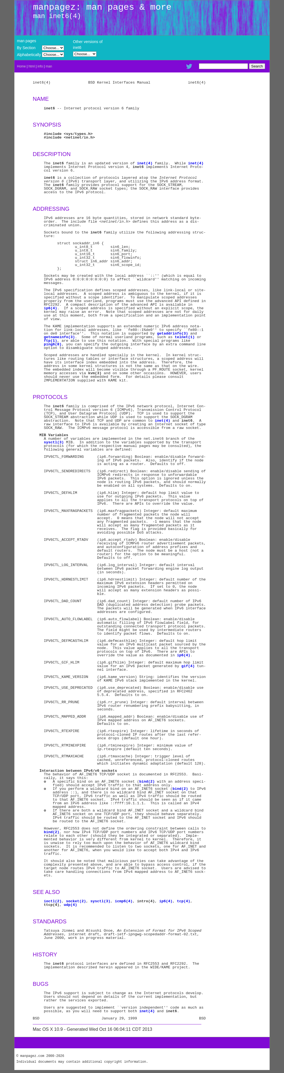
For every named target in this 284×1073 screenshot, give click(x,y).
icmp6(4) (124, 901)
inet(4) (145, 163)
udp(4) (70, 904)
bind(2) (147, 781)
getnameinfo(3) (59, 337)
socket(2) (76, 901)
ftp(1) (50, 340)
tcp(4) (183, 901)
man (48, 66)
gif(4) (188, 666)
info (40, 66)
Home (21, 66)
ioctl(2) (53, 901)
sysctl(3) (54, 442)
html (32, 66)
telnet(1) (185, 337)
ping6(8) (53, 344)
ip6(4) (50, 308)
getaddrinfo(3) (172, 333)
